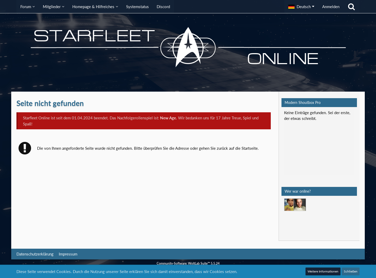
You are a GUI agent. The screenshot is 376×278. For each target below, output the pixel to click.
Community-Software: (188, 263)
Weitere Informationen (323, 271)
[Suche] (351, 6)
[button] (301, 6)
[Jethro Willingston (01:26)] (299, 204)
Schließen (350, 271)
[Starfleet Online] (188, 47)
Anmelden (330, 6)
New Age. (168, 117)
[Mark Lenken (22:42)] (290, 204)
